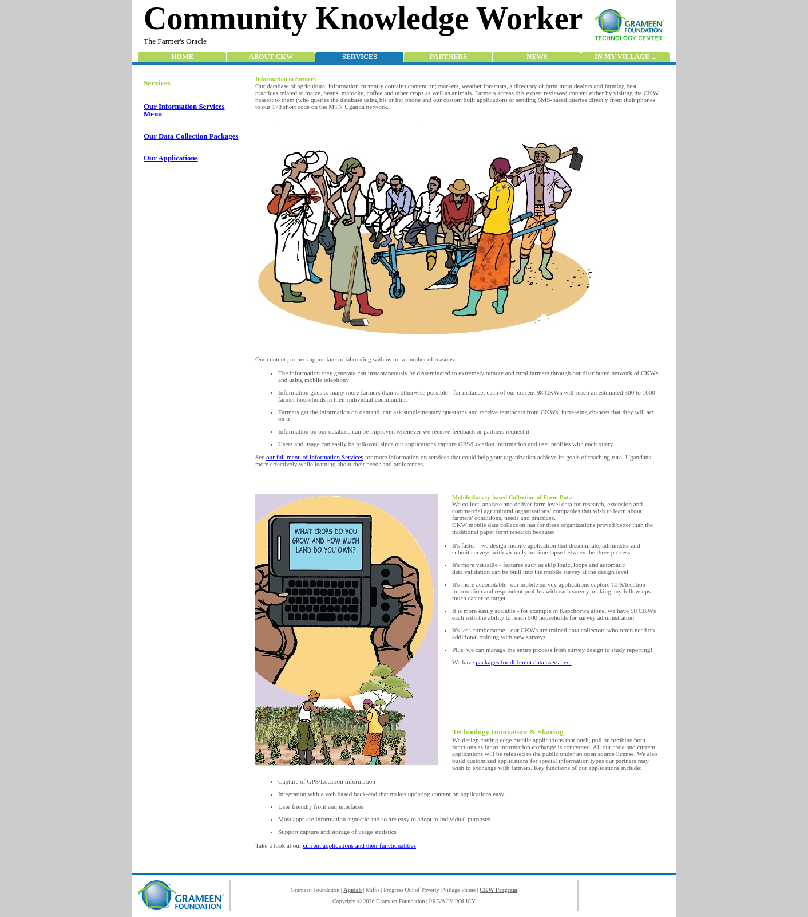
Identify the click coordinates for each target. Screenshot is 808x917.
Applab (352, 890)
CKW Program (498, 890)
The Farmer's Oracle (175, 41)
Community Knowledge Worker (363, 18)
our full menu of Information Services (314, 457)
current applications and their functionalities (359, 845)
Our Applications (171, 158)
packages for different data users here (523, 662)
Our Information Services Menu (184, 110)
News (536, 57)
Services (359, 57)
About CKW (271, 57)
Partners (448, 57)
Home (182, 57)
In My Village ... (626, 57)
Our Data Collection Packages (191, 136)
